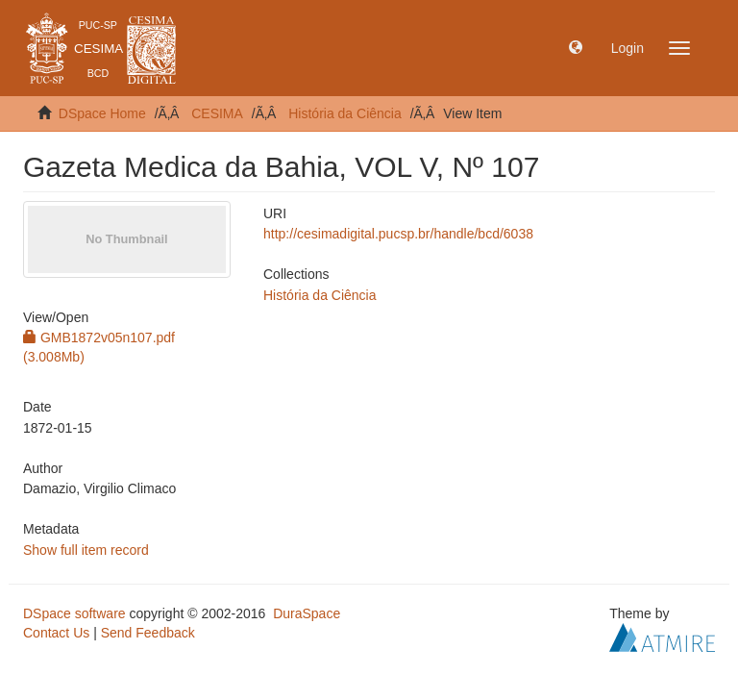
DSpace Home (102, 113)
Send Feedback (148, 632)
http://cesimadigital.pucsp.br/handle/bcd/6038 (398, 233)
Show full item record (86, 550)
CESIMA (217, 113)
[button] (575, 48)
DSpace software (74, 613)
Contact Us (56, 632)
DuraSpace (306, 613)
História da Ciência (345, 113)
